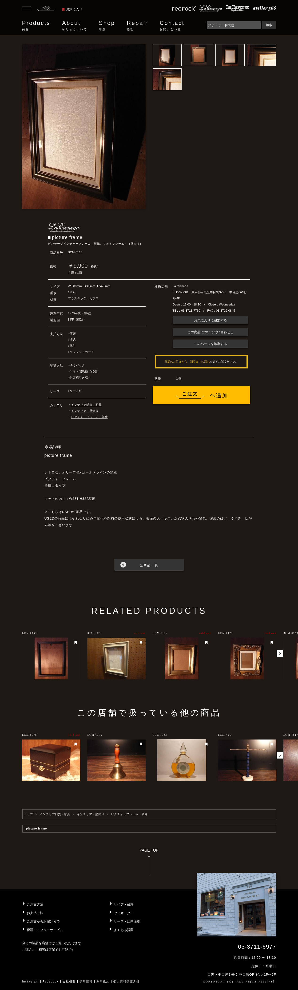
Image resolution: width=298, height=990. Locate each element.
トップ (28, 814)
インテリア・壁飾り (85, 411)
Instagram (30, 981)
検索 (269, 25)
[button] (279, 653)
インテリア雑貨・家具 (86, 405)
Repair (137, 25)
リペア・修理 (124, 904)
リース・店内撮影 (127, 921)
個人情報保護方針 (126, 981)
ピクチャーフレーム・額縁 (89, 417)
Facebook (51, 981)
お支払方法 (35, 913)
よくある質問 (124, 930)
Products (36, 25)
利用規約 (103, 981)
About (74, 25)
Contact (172, 25)
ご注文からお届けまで (43, 921)
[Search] (234, 25)
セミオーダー (124, 913)
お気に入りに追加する (210, 320)
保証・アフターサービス (45, 930)
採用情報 (86, 981)
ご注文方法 (35, 904)
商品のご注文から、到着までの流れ (187, 361)
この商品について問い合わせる (210, 332)
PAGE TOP (148, 863)
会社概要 (69, 981)
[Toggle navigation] (26, 9)
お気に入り (72, 9)
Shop (107, 25)
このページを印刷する (210, 344)
